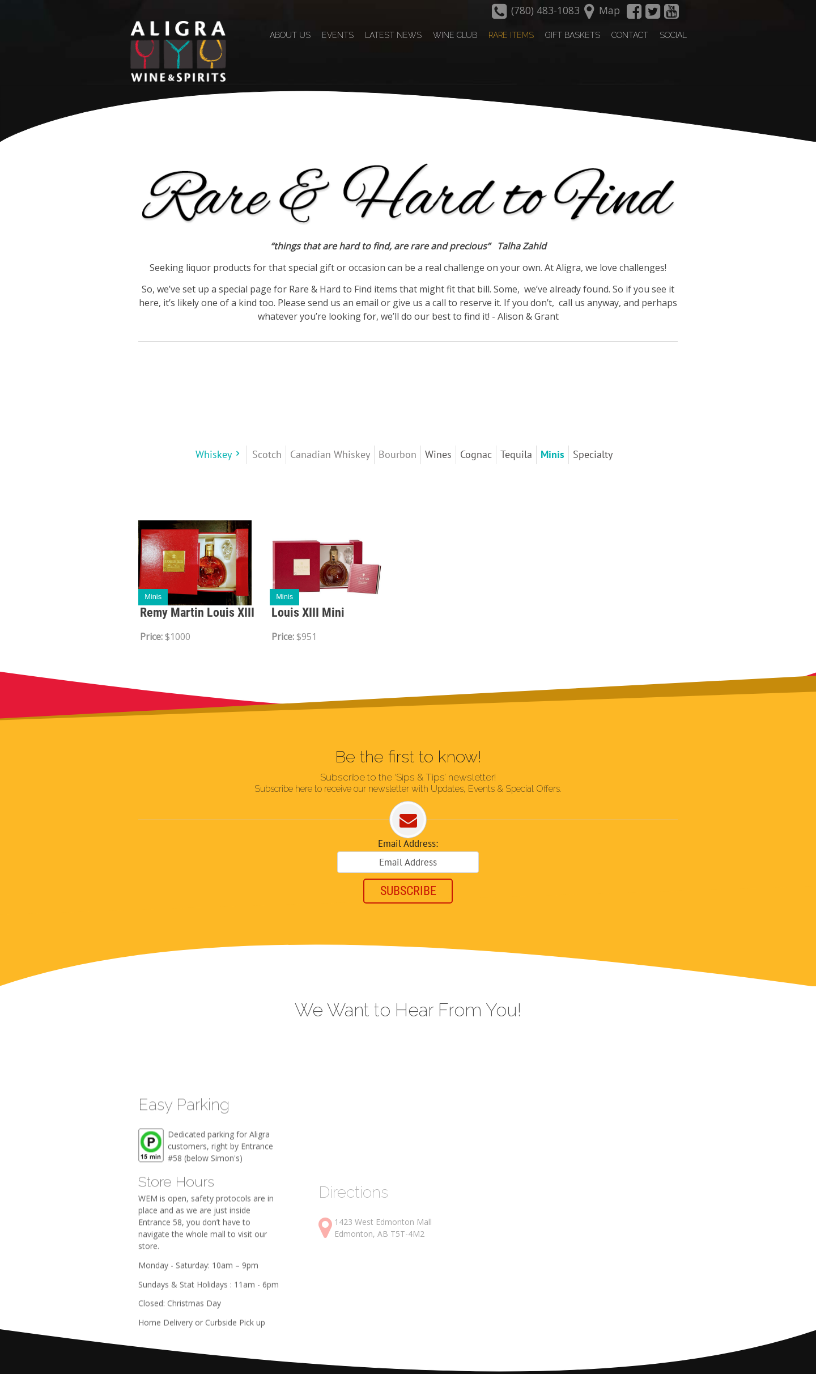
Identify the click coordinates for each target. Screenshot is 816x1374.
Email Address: (408, 843)
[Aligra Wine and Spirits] (174, 51)
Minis (153, 595)
